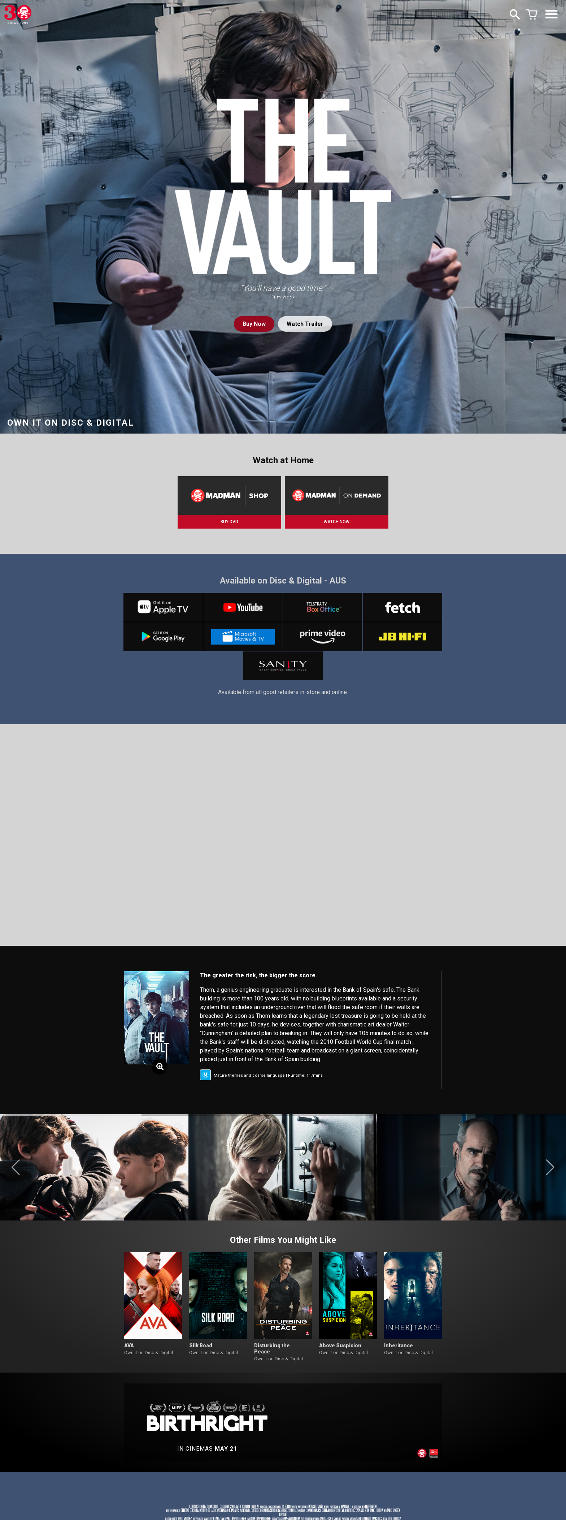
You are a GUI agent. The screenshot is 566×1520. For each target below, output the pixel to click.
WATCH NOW (336, 521)
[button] (16, 1167)
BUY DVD (229, 521)
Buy (254, 323)
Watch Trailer (305, 323)
